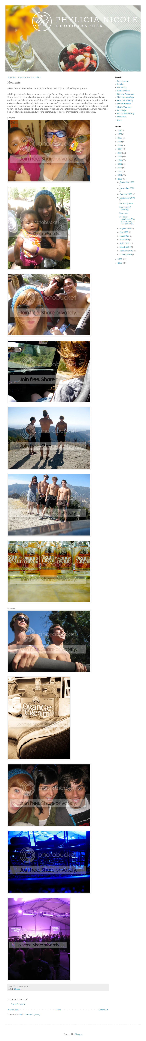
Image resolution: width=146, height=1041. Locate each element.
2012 (120, 167)
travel (119, 120)
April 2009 (125, 243)
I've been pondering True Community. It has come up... (127, 220)
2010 (120, 175)
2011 (120, 171)
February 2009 (126, 251)
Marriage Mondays (125, 97)
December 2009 (127, 182)
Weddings (121, 110)
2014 (120, 160)
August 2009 (126, 228)
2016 (120, 153)
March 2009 (125, 247)
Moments (123, 213)
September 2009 (127, 198)
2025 (120, 130)
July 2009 (124, 232)
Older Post (103, 1010)
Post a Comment (18, 1004)
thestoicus (121, 116)
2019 (120, 141)
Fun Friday (121, 87)
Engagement (123, 81)
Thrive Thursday (124, 107)
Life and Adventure (125, 94)
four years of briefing (125, 208)
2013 (120, 164)
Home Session (123, 91)
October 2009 (126, 194)
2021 (120, 134)
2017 (120, 149)
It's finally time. (126, 203)
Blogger (78, 1034)
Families (120, 84)
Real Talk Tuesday (125, 100)
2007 (120, 263)
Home (58, 1010)
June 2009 (125, 236)
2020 (120, 138)
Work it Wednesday (125, 113)
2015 (120, 156)
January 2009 (126, 254)
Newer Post (13, 1010)
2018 (120, 145)
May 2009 (124, 239)
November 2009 (127, 188)
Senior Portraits (124, 103)
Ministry (17, 989)
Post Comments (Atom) (29, 1014)
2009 (120, 179)
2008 (120, 259)
